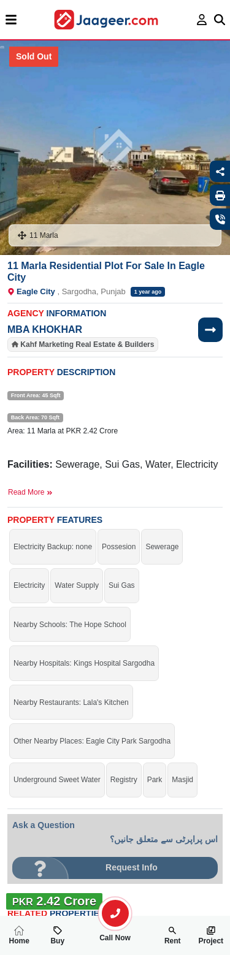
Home (19, 935)
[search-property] (115, 913)
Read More (30, 492)
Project (210, 935)
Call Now (115, 933)
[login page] (202, 19)
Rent (172, 935)
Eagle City (36, 291)
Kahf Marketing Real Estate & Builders (87, 344)
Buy (57, 935)
